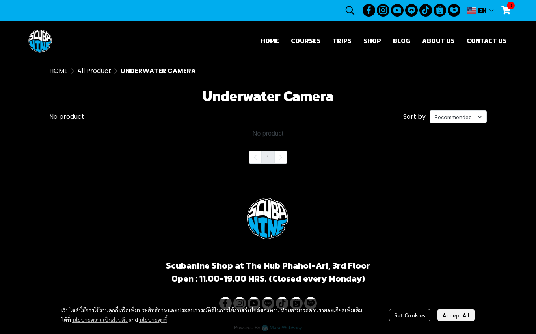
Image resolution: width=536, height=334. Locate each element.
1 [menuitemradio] (268, 156)
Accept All (456, 315)
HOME (58, 70)
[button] (350, 10)
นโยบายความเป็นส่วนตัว (100, 319)
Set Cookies (409, 315)
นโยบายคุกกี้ (153, 319)
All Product (94, 70)
